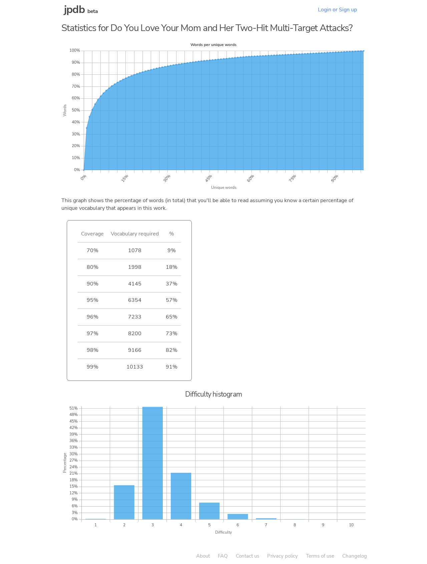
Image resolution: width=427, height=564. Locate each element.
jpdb (74, 9)
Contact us (247, 556)
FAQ (223, 556)
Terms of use (320, 556)
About (203, 556)
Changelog (354, 556)
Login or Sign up (337, 9)
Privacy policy (282, 556)
